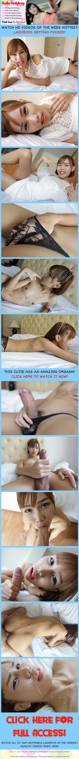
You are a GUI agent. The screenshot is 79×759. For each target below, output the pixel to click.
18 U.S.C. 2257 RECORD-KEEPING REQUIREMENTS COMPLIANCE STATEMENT (39, 752)
